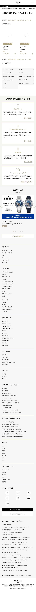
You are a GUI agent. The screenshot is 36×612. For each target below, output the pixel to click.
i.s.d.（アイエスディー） (7, 295)
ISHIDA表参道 (5, 392)
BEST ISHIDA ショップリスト (11, 387)
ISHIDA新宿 (4, 390)
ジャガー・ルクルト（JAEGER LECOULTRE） (12, 535)
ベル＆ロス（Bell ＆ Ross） (23, 573)
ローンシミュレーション (8, 330)
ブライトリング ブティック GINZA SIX (11, 404)
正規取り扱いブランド (7, 252)
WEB (3, 448)
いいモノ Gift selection (8, 81)
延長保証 (4, 333)
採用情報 (4, 484)
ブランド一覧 (5, 301)
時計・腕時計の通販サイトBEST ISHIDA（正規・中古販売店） (14, 8)
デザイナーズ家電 (23, 81)
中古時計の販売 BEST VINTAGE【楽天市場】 (12, 431)
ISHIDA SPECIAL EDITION (8, 77)
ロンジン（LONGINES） (21, 566)
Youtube (7, 495)
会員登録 (4, 376)
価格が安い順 (12, 20)
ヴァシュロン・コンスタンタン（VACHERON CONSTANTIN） (16, 530)
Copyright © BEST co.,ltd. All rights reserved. (18, 599)
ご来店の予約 (5, 359)
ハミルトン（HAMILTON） (8, 578)
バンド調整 (4, 344)
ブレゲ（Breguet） (6, 533)
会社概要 (4, 474)
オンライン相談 (6, 361)
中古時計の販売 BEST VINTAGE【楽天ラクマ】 (12, 436)
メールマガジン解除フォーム (17, 517)
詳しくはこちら (28, 120)
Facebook (7, 500)
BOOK (3, 450)
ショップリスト (6, 262)
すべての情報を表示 (18, 238)
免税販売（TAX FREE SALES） (8, 340)
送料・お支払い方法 (6, 325)
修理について (5, 347)
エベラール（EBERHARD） (8, 573)
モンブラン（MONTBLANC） (8, 568)
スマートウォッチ (6, 73)
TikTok (28, 500)
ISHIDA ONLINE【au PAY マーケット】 (10, 428)
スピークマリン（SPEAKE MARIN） (10, 563)
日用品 (4, 85)
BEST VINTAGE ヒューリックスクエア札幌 (12, 414)
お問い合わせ (5, 356)
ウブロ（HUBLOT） (23, 545)
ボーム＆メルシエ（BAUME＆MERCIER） (11, 576)
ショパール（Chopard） (7, 538)
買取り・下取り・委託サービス (9, 364)
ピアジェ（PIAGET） (6, 553)
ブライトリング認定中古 (8, 311)
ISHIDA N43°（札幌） (6, 395)
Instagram (28, 495)
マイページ (5, 372)
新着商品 (4, 304)
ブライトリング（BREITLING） (9, 543)
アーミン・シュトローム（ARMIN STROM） (12, 560)
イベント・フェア (6, 259)
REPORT (4, 460)
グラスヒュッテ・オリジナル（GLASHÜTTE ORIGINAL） (15, 555)
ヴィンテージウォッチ (7, 309)
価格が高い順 (21, 20)
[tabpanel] (18, 214)
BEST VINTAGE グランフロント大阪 (10, 412)
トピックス (4, 264)
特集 (3, 257)
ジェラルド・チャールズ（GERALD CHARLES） (12, 571)
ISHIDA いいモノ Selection (25, 77)
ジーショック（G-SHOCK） (22, 578)
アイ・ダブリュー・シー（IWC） (9, 545)
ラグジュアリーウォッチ (8, 70)
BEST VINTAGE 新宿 (6, 409)
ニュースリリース (6, 481)
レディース (4, 313)
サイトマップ (5, 586)
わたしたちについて (8, 468)
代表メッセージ (6, 472)
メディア (4, 444)
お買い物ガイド (6, 320)
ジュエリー (21, 73)
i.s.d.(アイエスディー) (24, 85)
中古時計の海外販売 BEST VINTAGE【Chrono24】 (13, 438)
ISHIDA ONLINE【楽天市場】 (8, 424)
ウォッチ (21, 70)
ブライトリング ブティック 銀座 (10, 402)
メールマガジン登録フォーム (17, 512)
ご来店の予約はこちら (26, 184)
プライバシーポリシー (21, 583)
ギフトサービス (6, 337)
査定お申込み (5, 366)
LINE (7, 506)
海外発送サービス (6, 342)
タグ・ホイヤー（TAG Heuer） (19, 548)
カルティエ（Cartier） (7, 527)
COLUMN (4, 457)
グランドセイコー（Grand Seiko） (10, 558)
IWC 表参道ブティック (7, 407)
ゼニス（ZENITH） (6, 548)
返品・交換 (4, 335)
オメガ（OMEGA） (27, 540)
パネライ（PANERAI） (24, 543)
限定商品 (4, 306)
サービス (4, 476)
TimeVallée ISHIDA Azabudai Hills (10, 397)
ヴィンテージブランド (7, 254)
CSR (3, 479)
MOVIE (3, 452)
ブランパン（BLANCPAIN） (19, 533)
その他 (4, 88)
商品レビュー (5, 380)
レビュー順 (29, 20)
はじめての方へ (6, 323)
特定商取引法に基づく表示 (8, 583)
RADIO (3, 455)
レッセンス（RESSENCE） (8, 566)
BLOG (18, 495)
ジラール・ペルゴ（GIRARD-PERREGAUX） (12, 550)
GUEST (3, 462)
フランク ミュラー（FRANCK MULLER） (11, 540)
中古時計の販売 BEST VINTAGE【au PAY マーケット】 (14, 433)
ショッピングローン (7, 328)
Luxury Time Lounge (7, 400)
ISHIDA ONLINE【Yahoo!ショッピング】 (11, 426)
